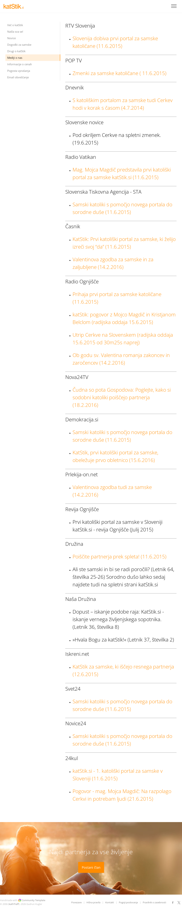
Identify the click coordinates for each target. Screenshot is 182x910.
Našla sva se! (15, 31)
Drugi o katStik (16, 51)
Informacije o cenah (19, 64)
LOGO (14, 6)
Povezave (76, 902)
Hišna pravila (93, 902)
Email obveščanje (18, 77)
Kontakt (109, 902)
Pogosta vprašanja (18, 71)
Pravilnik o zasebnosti (154, 902)
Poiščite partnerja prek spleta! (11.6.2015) (119, 556)
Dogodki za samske (19, 44)
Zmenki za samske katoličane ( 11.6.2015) (119, 73)
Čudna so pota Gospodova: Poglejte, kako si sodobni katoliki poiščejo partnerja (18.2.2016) (122, 397)
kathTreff (14, 904)
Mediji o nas (14, 57)
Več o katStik (15, 25)
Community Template (33, 900)
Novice (11, 38)
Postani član (91, 867)
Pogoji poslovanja (128, 902)
